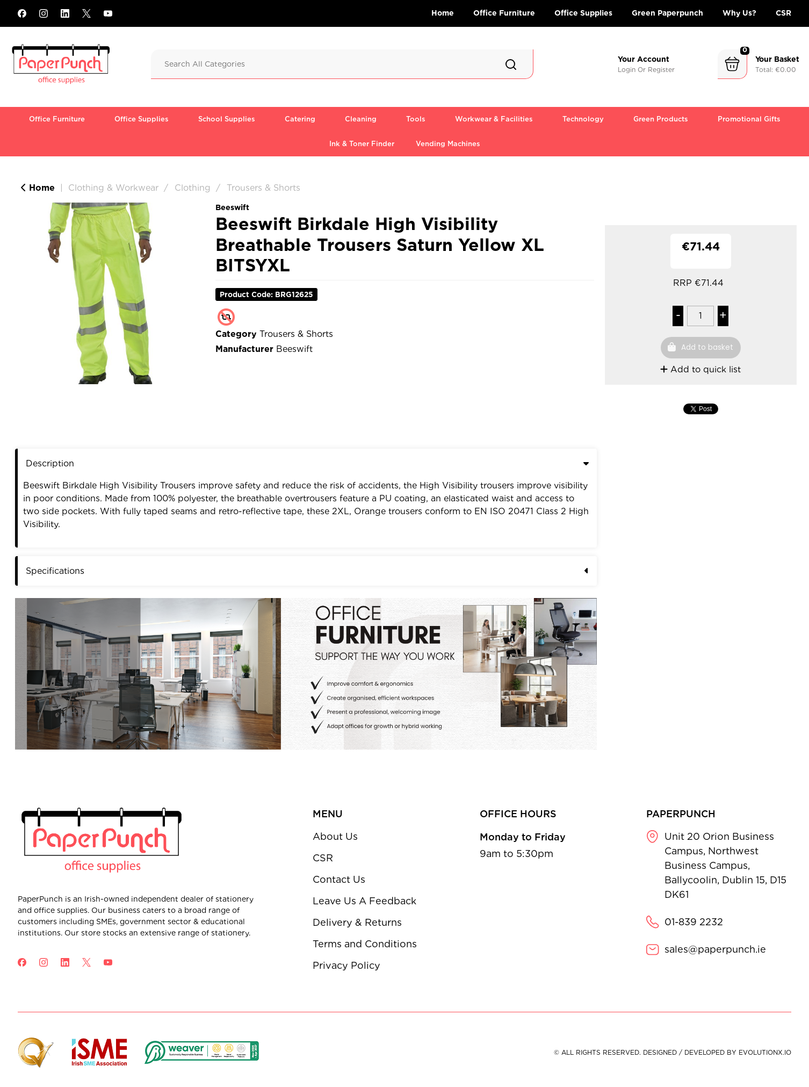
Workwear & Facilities (494, 119)
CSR (783, 13)
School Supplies (226, 119)
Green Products (660, 119)
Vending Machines (448, 144)
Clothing (193, 188)
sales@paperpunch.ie (715, 949)
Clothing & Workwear (113, 188)
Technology (583, 119)
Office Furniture (504, 13)
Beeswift (232, 207)
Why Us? (739, 13)
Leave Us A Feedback (364, 900)
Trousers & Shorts (263, 188)
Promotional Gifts (749, 119)
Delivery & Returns (357, 922)
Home (442, 13)
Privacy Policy (346, 965)
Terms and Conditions (365, 943)
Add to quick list (700, 369)
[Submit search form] (511, 64)
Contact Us (339, 879)
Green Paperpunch (667, 13)
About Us (335, 836)
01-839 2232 (693, 921)
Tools (415, 119)
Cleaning (361, 119)
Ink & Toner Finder (361, 144)
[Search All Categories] (342, 64)
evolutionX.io (765, 1052)
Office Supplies (583, 13)
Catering (300, 119)
